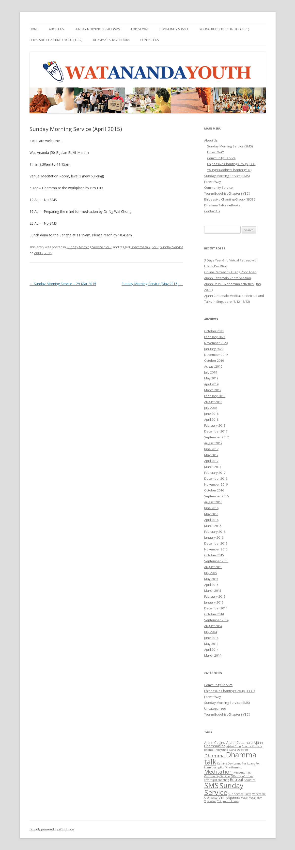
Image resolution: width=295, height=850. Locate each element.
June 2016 (211, 508)
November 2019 (216, 354)
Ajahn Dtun (233, 746)
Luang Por (239, 763)
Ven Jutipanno (229, 797)
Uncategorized (215, 708)
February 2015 (214, 596)
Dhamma (214, 755)
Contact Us (149, 40)
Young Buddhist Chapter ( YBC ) (224, 29)
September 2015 (216, 561)
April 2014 (211, 649)
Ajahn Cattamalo (239, 742)
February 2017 (214, 472)
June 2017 (211, 449)
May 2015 (211, 578)
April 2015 (211, 584)
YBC (219, 801)
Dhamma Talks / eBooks (111, 40)
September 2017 (216, 437)
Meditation (218, 771)
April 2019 (211, 384)
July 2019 (210, 372)
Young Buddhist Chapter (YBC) (229, 170)
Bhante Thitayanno (216, 749)
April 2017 (211, 461)
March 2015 (212, 590)
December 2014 (215, 608)
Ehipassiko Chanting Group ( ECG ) (56, 40)
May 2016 (211, 514)
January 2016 (213, 537)
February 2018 (214, 425)
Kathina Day (225, 763)
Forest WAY (215, 152)
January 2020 (213, 348)
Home (34, 29)
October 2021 (214, 331)
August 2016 (213, 502)
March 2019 (212, 390)
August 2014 (213, 626)
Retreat (236, 779)
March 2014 (212, 655)
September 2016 (216, 496)
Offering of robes (242, 776)
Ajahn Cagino (214, 742)
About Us (56, 29)
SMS (155, 247)
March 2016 (212, 525)
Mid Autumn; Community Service (227, 774)
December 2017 (215, 431)
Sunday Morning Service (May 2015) (152, 283)
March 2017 (212, 466)
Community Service (174, 29)
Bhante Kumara (252, 746)
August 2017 (213, 443)
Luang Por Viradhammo (227, 767)
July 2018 (210, 407)
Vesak (244, 797)
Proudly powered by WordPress (52, 829)
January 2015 (213, 602)
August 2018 (213, 402)
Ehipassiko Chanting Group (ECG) (231, 164)
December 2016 (215, 478)
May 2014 (211, 643)
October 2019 (214, 360)
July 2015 (210, 573)
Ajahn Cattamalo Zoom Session (227, 278)
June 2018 (211, 413)
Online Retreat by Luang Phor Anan (230, 272)
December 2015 (215, 543)
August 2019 (213, 366)
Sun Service (236, 794)
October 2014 (214, 614)
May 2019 (211, 378)
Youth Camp (231, 801)
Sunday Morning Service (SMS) (97, 29)
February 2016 (214, 531)
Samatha (250, 780)
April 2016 (211, 520)
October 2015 (214, 555)
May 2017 (211, 455)
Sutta (248, 794)
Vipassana (210, 801)
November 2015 (216, 549)
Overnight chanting (216, 780)
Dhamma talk (140, 247)
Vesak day (255, 797)
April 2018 (211, 419)
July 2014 (210, 632)
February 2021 (214, 337)
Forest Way (140, 29)
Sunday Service (171, 247)
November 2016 (216, 484)
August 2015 (213, 567)
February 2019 (214, 396)
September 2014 (216, 620)
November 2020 (216, 343)
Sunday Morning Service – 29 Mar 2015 (63, 283)
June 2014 (211, 637)
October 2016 (214, 490)
